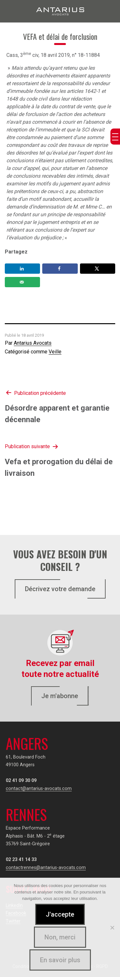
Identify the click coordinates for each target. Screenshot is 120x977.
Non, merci (60, 937)
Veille (55, 352)
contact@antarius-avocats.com (39, 788)
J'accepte (60, 914)
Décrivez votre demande (60, 589)
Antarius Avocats (33, 343)
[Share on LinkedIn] (22, 268)
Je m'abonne (59, 696)
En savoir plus (60, 960)
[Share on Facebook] (59, 268)
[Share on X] (97, 268)
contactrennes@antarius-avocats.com (46, 867)
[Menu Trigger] (115, 137)
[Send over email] (22, 282)
